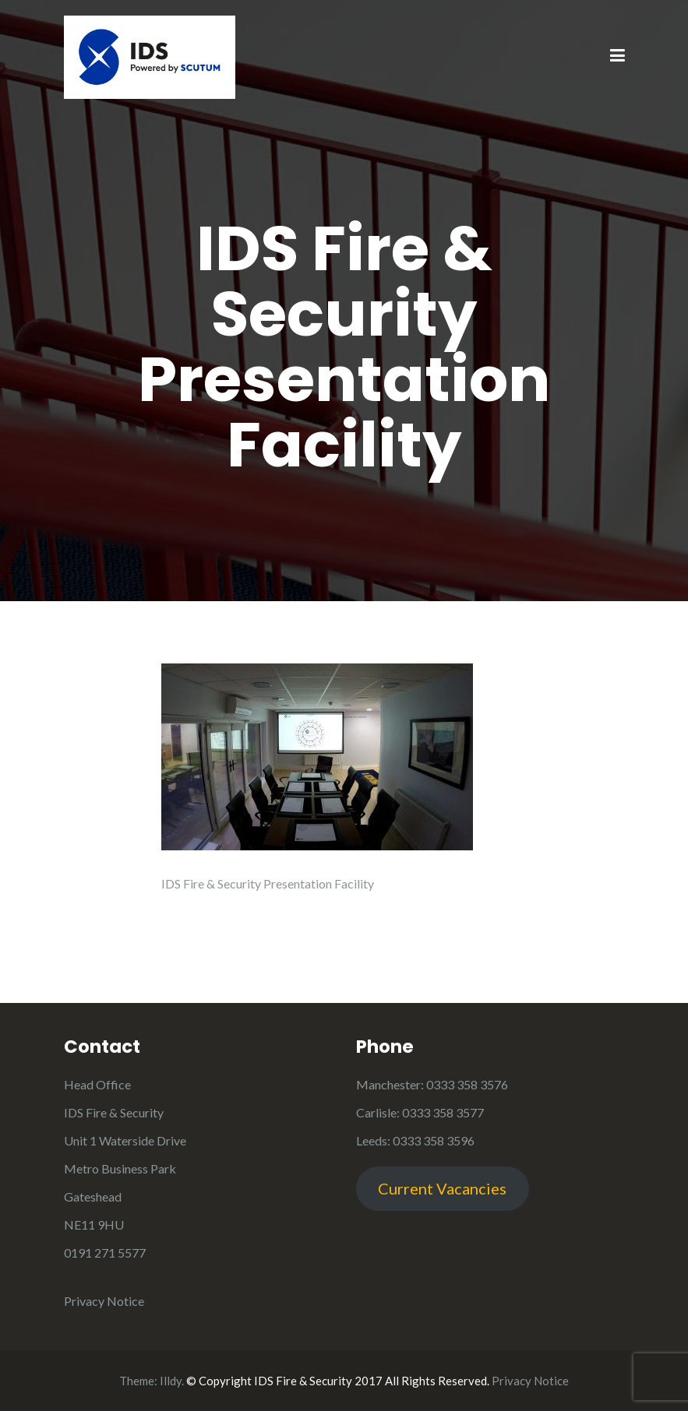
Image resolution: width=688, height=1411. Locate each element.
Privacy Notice (104, 1300)
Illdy (171, 1381)
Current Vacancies (442, 1188)
